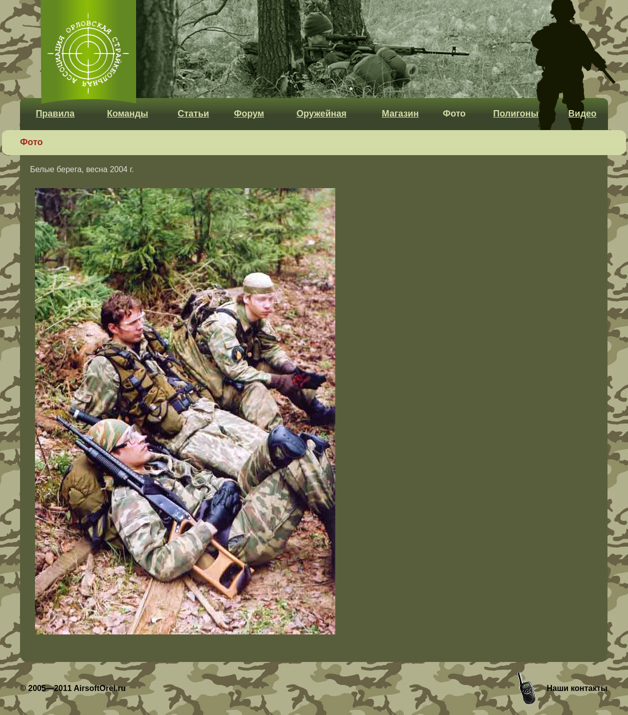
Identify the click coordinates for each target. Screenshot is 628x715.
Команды (128, 114)
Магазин (400, 114)
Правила (55, 114)
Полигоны (515, 114)
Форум (249, 114)
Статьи (193, 114)
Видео (582, 114)
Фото (454, 114)
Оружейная (322, 114)
